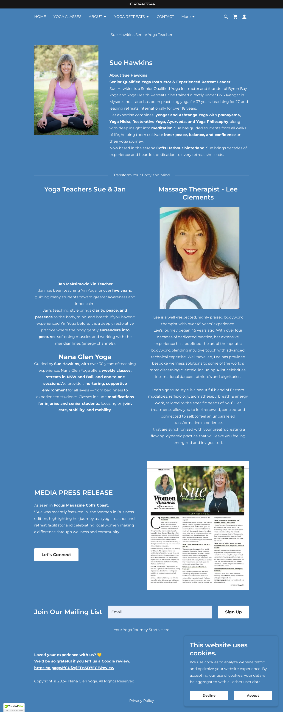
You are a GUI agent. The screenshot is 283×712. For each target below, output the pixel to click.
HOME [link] (40, 16)
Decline (210, 695)
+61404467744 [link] (141, 4)
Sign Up (233, 612)
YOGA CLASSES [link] (67, 16)
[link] (235, 16)
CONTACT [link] (165, 16)
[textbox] (160, 612)
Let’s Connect (56, 554)
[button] (98, 17)
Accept (253, 695)
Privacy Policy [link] (141, 700)
